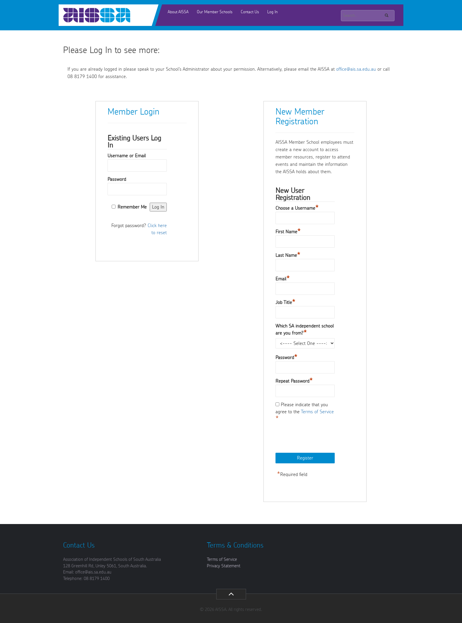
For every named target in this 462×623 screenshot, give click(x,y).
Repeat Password (294, 381)
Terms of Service (317, 411)
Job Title (285, 302)
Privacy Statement (223, 566)
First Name (288, 231)
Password (117, 179)
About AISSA (178, 12)
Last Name (287, 255)
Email (282, 279)
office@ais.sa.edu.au (356, 69)
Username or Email (127, 155)
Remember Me (132, 207)
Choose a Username (297, 208)
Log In (272, 12)
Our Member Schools (214, 12)
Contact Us (250, 12)
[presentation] (320, 438)
